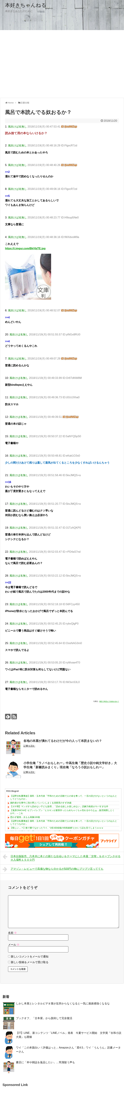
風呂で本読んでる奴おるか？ (109, 701)
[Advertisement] (31, 64)
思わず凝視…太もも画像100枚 (25, 817)
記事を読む (29, 746)
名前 (12, 932)
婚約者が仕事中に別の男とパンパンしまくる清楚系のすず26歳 (40, 803)
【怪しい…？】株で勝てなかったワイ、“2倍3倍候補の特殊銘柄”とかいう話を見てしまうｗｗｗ (56, 828)
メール (13, 944)
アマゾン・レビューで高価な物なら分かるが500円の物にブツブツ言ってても (53, 869)
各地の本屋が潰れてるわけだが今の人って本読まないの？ (62, 741)
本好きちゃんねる (25, 5)
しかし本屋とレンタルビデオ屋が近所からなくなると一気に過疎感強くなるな (63, 1003)
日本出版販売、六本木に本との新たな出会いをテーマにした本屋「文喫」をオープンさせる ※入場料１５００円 (61, 857)
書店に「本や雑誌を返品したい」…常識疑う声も (45, 1062)
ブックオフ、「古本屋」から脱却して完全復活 (44, 1018)
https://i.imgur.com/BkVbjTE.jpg (25, 248)
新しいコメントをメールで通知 (29, 956)
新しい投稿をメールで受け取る (29, 962)
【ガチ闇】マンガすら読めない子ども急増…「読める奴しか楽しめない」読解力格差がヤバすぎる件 (59, 806)
